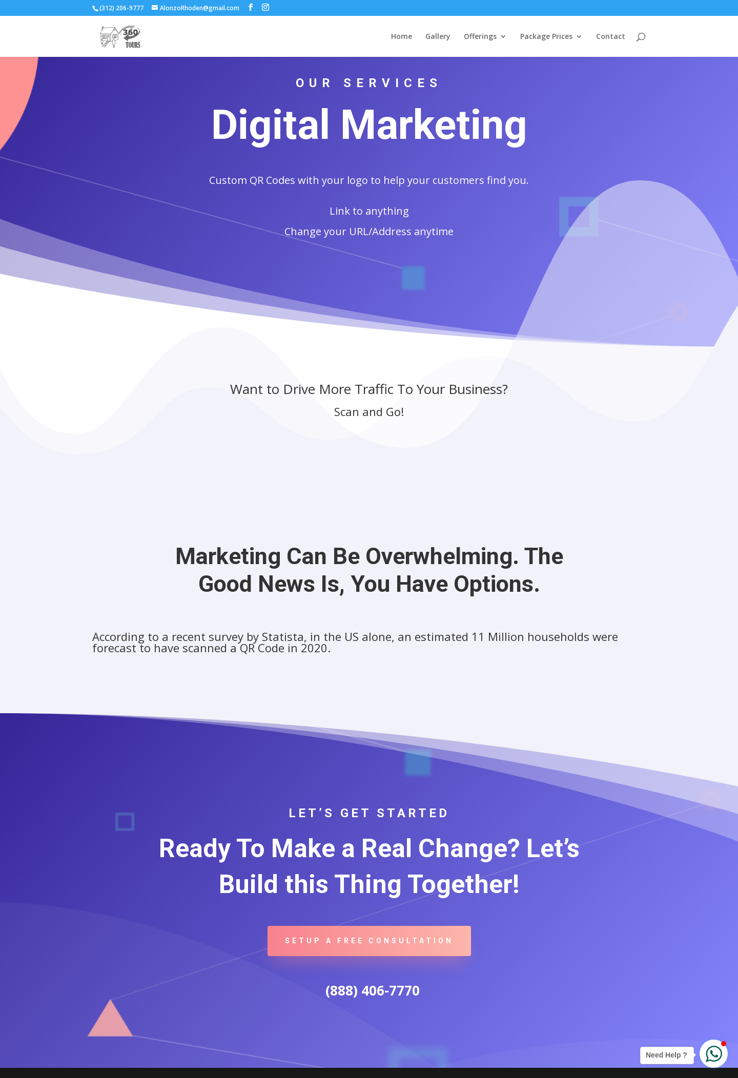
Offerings (480, 37)
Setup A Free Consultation (369, 941)
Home (401, 37)
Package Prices (546, 37)
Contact (610, 37)
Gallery (437, 37)
